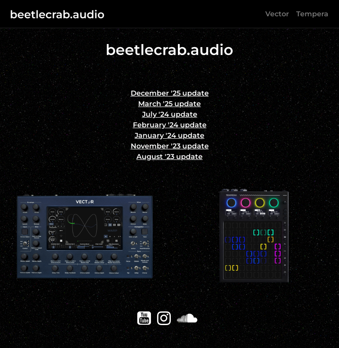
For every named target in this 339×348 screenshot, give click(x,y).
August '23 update (169, 156)
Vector (277, 14)
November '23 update (170, 146)
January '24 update (169, 135)
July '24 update (169, 114)
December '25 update (170, 93)
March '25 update (169, 104)
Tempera (312, 14)
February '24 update (170, 125)
